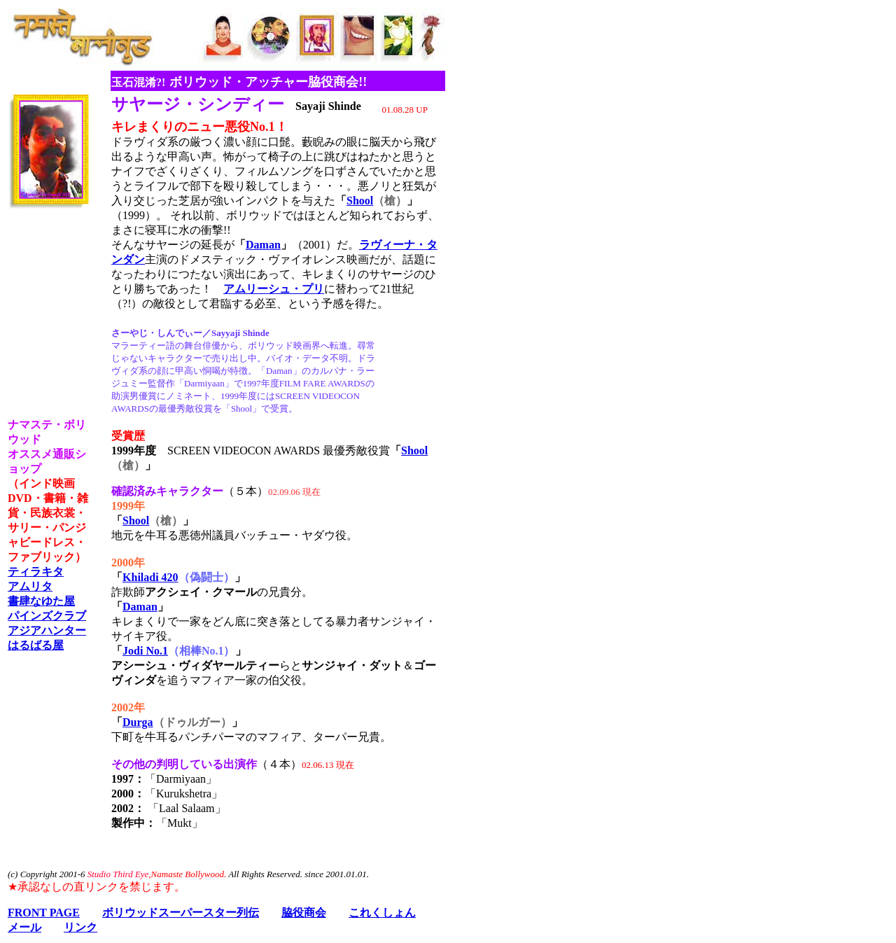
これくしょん (382, 912)
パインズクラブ (47, 616)
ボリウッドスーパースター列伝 (180, 912)
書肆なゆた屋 (41, 601)
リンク (80, 927)
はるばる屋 (36, 645)
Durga (137, 722)
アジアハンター (47, 630)
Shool (359, 201)
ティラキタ (36, 572)
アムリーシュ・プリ (273, 289)
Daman (263, 245)
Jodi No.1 (145, 651)
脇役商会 (303, 912)
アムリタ (30, 586)
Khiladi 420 (150, 577)
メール (24, 927)
